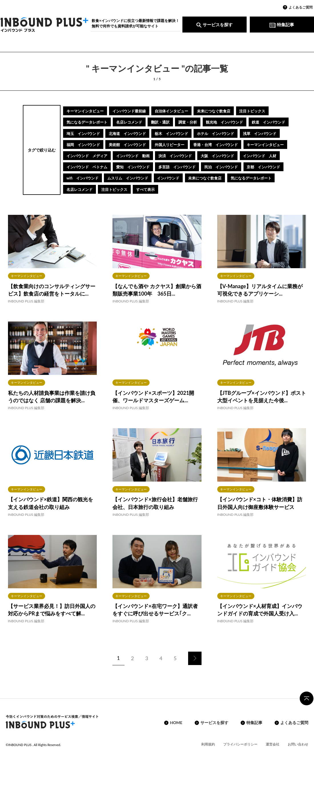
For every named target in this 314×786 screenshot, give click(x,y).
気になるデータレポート (89, 122)
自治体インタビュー (181, 110)
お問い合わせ (298, 755)
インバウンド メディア (239, 155)
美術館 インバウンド (229, 144)
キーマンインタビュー (87, 110)
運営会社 (272, 755)
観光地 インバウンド (239, 122)
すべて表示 (208, 200)
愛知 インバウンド (139, 177)
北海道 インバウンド (179, 133)
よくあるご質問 (301, 7)
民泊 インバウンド (235, 177)
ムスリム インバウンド (180, 189)
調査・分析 (200, 122)
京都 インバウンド (85, 189)
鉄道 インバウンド (85, 133)
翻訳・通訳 (169, 122)
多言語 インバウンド (187, 177)
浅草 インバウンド (135, 144)
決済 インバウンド (131, 166)
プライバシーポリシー (240, 755)
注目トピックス (269, 110)
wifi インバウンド (130, 189)
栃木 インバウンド (227, 133)
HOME (176, 734)
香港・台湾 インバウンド (133, 155)
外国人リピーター (83, 155)
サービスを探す (214, 24)
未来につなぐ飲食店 (227, 110)
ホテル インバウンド (87, 144)
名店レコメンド (135, 122)
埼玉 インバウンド (131, 133)
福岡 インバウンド (181, 144)
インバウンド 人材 (223, 166)
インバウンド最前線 (135, 110)
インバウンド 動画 (85, 166)
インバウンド (224, 189)
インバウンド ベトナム (89, 177)
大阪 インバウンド (177, 166)
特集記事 (281, 24)
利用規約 (208, 755)
